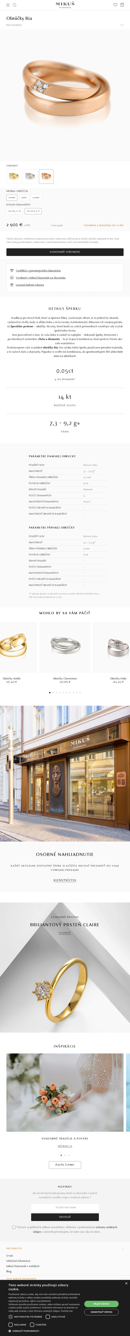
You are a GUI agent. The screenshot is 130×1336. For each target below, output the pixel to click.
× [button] (126, 1283)
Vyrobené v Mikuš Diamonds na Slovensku (41, 278)
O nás (9, 1256)
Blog (9, 1271)
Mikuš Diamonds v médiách (22, 1266)
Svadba (15, 318)
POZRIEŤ (65, 933)
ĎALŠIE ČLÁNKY (65, 1165)
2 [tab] (65, 1155)
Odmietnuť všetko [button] (101, 1312)
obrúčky (40, 326)
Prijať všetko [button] (101, 1303)
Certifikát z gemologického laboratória (38, 271)
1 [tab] (61, 1155)
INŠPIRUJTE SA (65, 1146)
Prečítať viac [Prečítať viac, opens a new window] (67, 1311)
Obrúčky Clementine (65, 678)
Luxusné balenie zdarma (30, 285)
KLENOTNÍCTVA (65, 880)
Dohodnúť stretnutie (65, 252)
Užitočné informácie (18, 1261)
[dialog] (65, 1308)
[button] (45, 1331)
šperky (99, 335)
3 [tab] (68, 1155)
